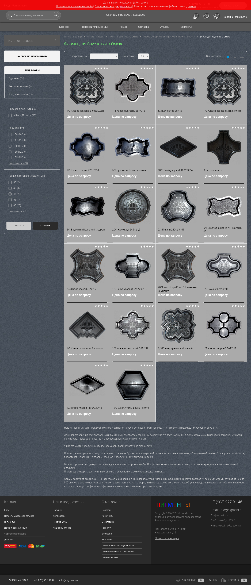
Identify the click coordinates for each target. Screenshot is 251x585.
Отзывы (164, 26)
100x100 (19, 134)
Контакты (186, 26)
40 (16, 188)
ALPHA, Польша (24, 115)
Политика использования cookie (74, 6)
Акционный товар (62, 527)
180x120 (19, 151)
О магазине (108, 522)
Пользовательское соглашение (118, 551)
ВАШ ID (212, 580)
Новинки (57, 510)
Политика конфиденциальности (114, 6)
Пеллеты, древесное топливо (19, 516)
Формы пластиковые (15, 533)
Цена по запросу (79, 117)
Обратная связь (110, 557)
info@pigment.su (231, 510)
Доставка (143, 26)
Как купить (107, 516)
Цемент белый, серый (15, 527)
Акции (123, 26)
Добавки (8, 539)
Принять (191, 6)
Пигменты (9, 522)
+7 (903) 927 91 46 (44, 580)
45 (17, 194)
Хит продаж (59, 516)
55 (16, 199)
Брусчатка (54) (16, 78)
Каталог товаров (32, 40)
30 (16, 182)
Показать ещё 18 (18, 163)
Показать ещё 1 (17, 211)
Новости (106, 510)
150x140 (19, 146)
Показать (19, 225)
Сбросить (45, 225)
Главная (64, 26)
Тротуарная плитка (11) (21, 94)
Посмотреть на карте (167, 538)
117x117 (19, 140)
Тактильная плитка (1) (20, 86)
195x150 (19, 157)
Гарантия (106, 527)
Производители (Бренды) (94, 26)
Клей (6, 510)
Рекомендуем (60, 522)
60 (17, 205)
